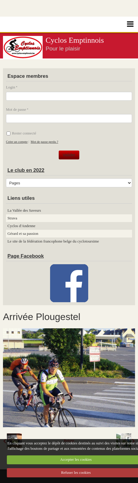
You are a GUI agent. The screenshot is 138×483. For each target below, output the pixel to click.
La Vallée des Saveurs (24, 210)
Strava (12, 218)
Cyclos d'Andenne (21, 226)
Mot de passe (16, 109)
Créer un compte (16, 141)
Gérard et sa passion (22, 234)
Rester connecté (21, 133)
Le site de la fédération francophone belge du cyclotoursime (53, 241)
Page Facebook (25, 256)
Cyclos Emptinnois (75, 40)
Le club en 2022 (25, 170)
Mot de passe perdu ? (44, 141)
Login (10, 87)
